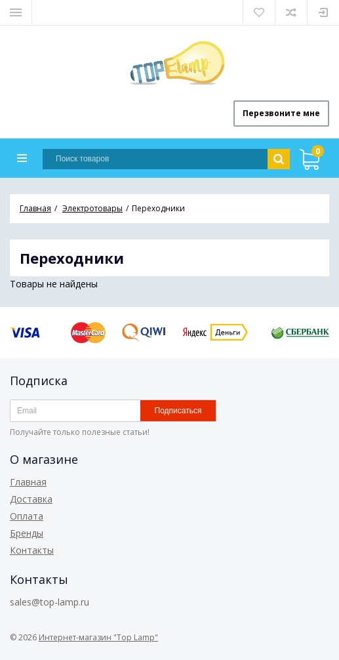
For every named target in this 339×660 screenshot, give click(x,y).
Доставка (31, 499)
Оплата (26, 516)
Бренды (26, 533)
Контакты (32, 550)
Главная (28, 482)
